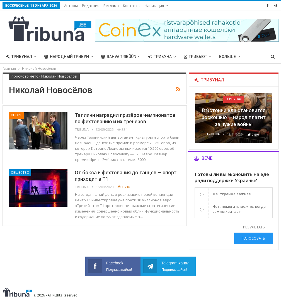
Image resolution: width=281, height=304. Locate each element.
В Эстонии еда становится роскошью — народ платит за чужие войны (234, 117)
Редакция (90, 5)
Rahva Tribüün (118, 56)
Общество (20, 173)
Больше (227, 56)
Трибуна (160, 56)
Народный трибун (66, 56)
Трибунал (19, 56)
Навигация (154, 5)
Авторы (71, 5)
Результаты (254, 227)
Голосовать (253, 238)
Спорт (16, 115)
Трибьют (195, 56)
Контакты (131, 5)
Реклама (111, 5)
